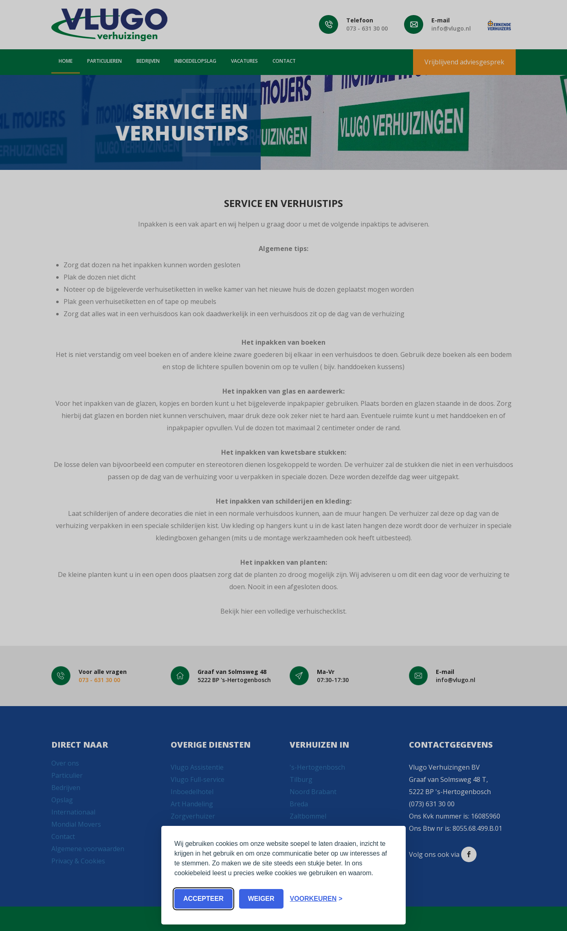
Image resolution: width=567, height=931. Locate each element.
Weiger (261, 898)
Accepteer (203, 898)
